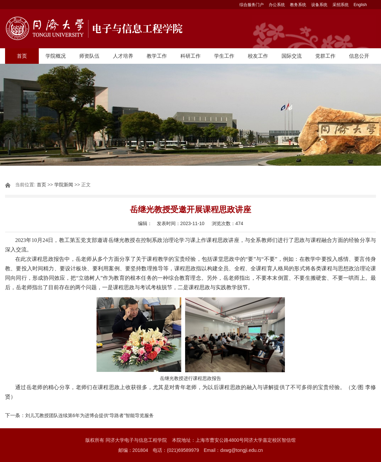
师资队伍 (89, 56)
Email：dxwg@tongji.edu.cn (233, 450)
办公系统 (277, 4)
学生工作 (224, 56)
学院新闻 (63, 184)
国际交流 (292, 56)
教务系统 (298, 4)
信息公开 (359, 56)
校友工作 (258, 56)
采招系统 (340, 4)
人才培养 (123, 56)
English (360, 4)
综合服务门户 (251, 4)
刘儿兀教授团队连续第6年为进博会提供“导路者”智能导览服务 (89, 415)
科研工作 (190, 56)
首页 (22, 56)
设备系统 (319, 4)
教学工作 (157, 56)
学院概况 (56, 56)
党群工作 (325, 56)
